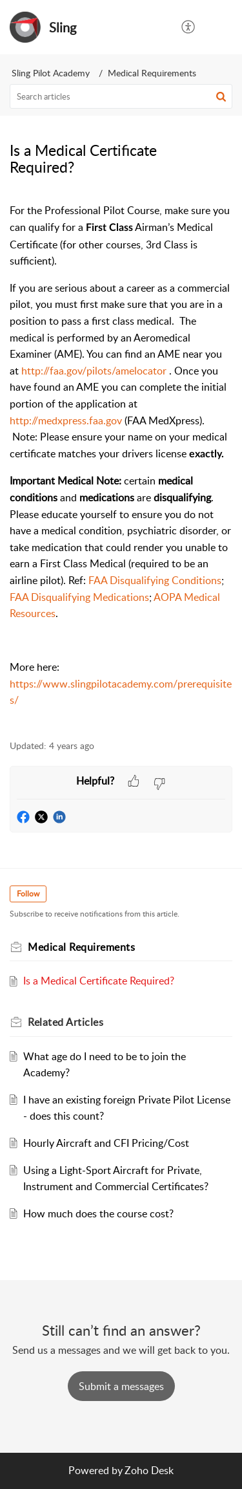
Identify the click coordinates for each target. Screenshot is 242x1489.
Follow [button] (28, 893)
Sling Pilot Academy (51, 73)
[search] (121, 96)
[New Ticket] (121, 1386)
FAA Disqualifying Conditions (154, 580)
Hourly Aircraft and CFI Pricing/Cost (106, 1143)
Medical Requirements (152, 73)
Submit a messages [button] (121, 1386)
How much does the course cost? (98, 1213)
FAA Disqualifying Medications (79, 597)
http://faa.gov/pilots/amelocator (93, 371)
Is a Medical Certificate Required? (98, 980)
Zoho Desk (149, 1470)
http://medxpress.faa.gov (66, 420)
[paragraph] (121, 463)
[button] (188, 27)
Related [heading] (65, 1022)
